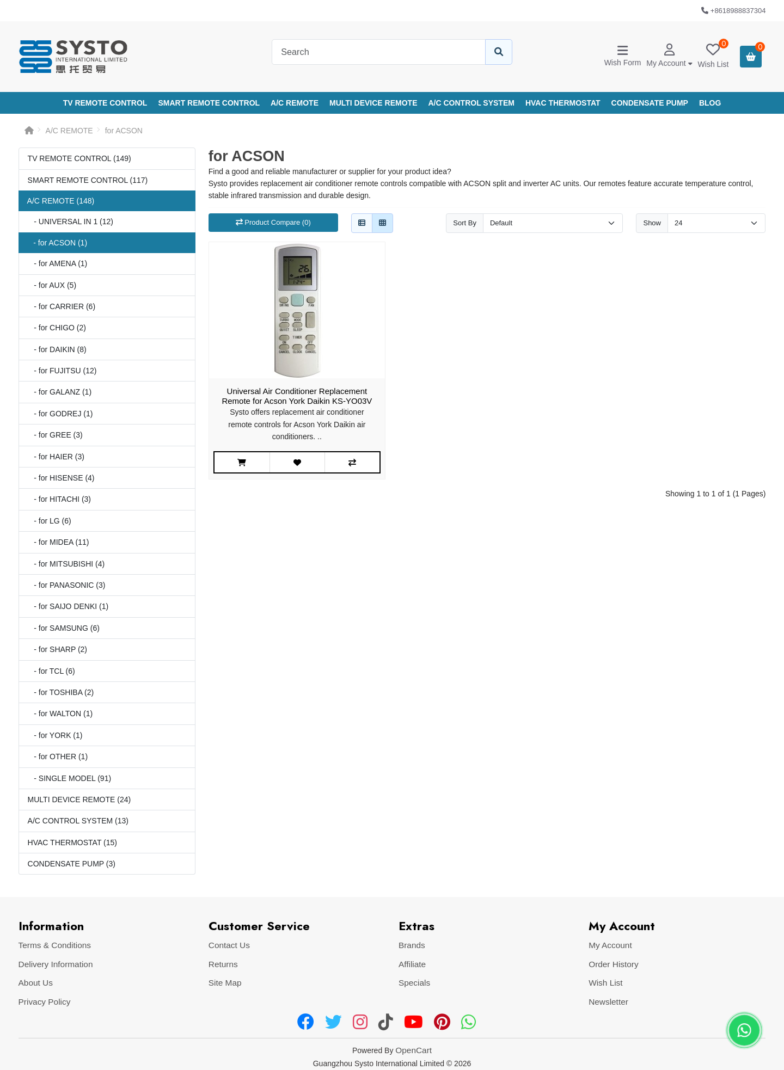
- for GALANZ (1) (59, 392)
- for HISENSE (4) (61, 477)
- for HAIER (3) (56, 456)
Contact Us (229, 945)
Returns (223, 964)
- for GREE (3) (55, 435)
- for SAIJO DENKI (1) (68, 606)
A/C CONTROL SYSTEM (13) (78, 820)
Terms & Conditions (55, 945)
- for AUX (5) (52, 285)
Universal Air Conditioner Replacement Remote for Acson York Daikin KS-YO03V (297, 395)
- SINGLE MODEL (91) (70, 778)
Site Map (225, 982)
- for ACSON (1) (57, 242)
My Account (610, 945)
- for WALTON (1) (60, 713)
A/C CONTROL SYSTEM (471, 103)
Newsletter (608, 1001)
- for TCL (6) (51, 671)
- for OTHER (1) (58, 756)
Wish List (605, 982)
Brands (412, 945)
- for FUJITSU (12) (62, 370)
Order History (614, 964)
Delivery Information (56, 964)
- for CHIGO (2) (57, 327)
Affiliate (412, 964)
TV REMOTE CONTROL (105, 103)
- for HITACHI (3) (59, 499)
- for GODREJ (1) (60, 413)
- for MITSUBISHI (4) (66, 563)
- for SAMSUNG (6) (64, 628)
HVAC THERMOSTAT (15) (72, 842)
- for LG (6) (49, 520)
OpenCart (413, 1050)
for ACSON (124, 130)
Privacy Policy (45, 1001)
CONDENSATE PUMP (649, 103)
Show (652, 223)
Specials (414, 982)
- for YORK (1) (55, 735)
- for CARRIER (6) (61, 306)
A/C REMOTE (294, 103)
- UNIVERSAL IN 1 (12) (70, 221)
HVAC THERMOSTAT (563, 103)
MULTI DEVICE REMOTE (373, 103)
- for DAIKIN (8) (57, 349)
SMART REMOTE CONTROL (209, 103)
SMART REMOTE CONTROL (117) (88, 180)
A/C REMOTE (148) (61, 200)
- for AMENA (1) (58, 263)
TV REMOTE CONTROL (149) (79, 158)
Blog (710, 103)
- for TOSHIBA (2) (61, 692)
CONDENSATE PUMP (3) (71, 863)
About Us (36, 982)
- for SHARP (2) (57, 649)
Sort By (464, 223)
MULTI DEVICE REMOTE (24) (79, 799)
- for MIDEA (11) (58, 542)
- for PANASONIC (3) (67, 585)
